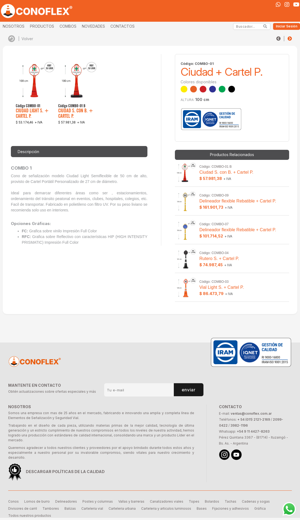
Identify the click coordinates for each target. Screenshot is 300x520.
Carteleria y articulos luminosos (166, 508)
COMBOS (68, 26)
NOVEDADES (93, 26)
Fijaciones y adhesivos (230, 508)
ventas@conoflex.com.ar (251, 413)
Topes (194, 501)
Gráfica (260, 508)
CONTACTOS (122, 26)
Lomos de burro (37, 501)
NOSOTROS (13, 26)
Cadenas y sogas (256, 501)
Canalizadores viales (166, 501)
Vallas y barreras (131, 501)
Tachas (230, 501)
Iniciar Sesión (286, 26)
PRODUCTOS (42, 26)
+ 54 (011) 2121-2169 (253, 419)
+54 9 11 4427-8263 (253, 431)
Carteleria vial (92, 508)
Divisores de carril (22, 508)
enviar (189, 389)
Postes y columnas (97, 501)
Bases (202, 508)
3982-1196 (239, 425)
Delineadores (66, 501)
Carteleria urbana (122, 508)
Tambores (50, 508)
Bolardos (212, 501)
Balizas (70, 508)
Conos (13, 501)
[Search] (265, 26)
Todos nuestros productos (29, 515)
